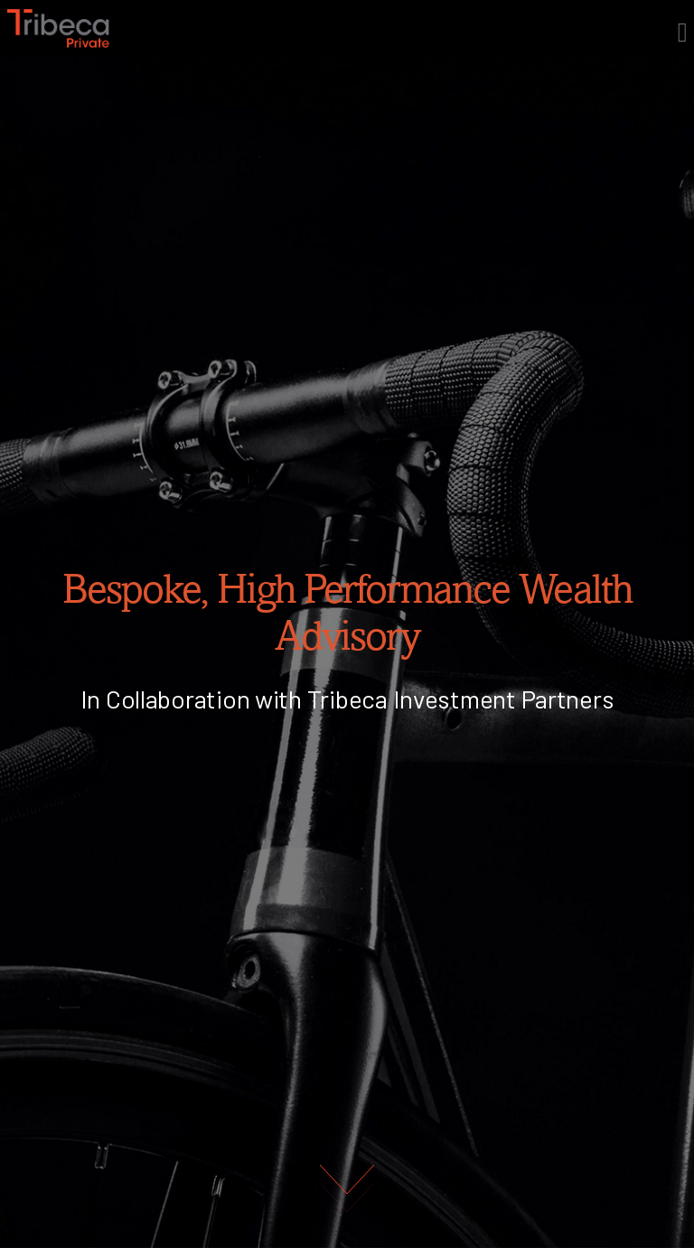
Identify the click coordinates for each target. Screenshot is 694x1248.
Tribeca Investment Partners (460, 698)
